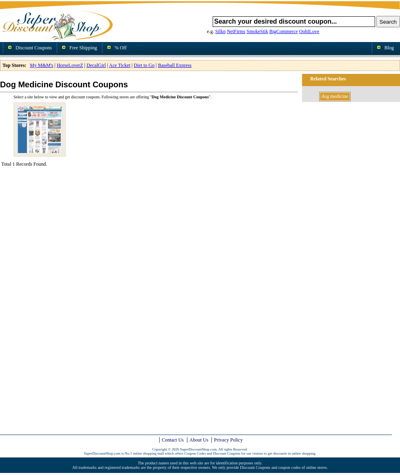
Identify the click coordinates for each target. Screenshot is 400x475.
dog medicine (335, 96)
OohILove (309, 31)
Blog (389, 48)
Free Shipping (83, 48)
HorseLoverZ (70, 65)
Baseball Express (174, 65)
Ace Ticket (119, 65)
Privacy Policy (228, 440)
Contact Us (173, 440)
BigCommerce (283, 31)
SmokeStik (257, 31)
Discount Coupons (34, 48)
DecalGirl (96, 65)
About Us (198, 440)
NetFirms (236, 31)
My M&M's (41, 65)
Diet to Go (144, 65)
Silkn (220, 31)
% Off (121, 48)
